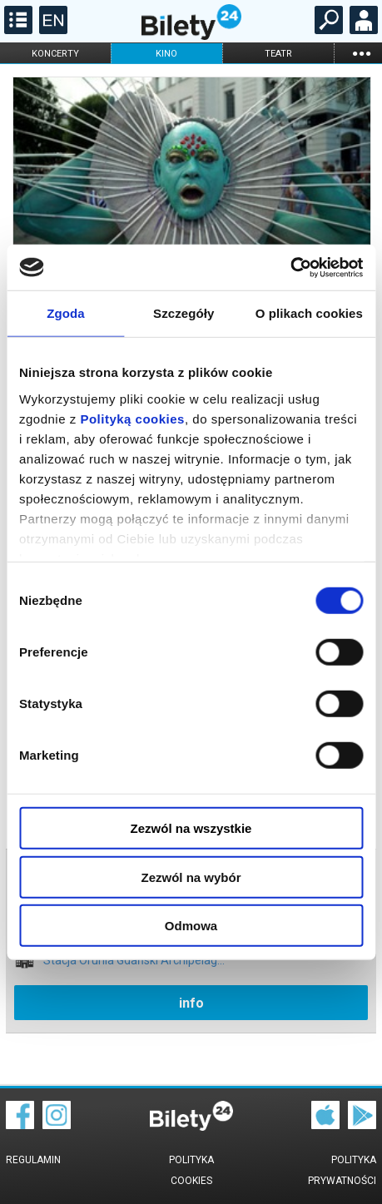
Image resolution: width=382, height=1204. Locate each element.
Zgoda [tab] (66, 313)
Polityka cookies (191, 1170)
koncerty (55, 53)
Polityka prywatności (342, 1170)
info (191, 1003)
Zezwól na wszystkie (191, 828)
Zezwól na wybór (191, 877)
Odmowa (191, 926)
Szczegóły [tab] (183, 313)
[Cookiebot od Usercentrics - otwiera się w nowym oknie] (290, 267)
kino (166, 53)
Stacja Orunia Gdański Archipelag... (134, 960)
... (361, 52)
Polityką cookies (132, 418)
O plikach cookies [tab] (309, 313)
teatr (278, 53)
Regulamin (33, 1160)
